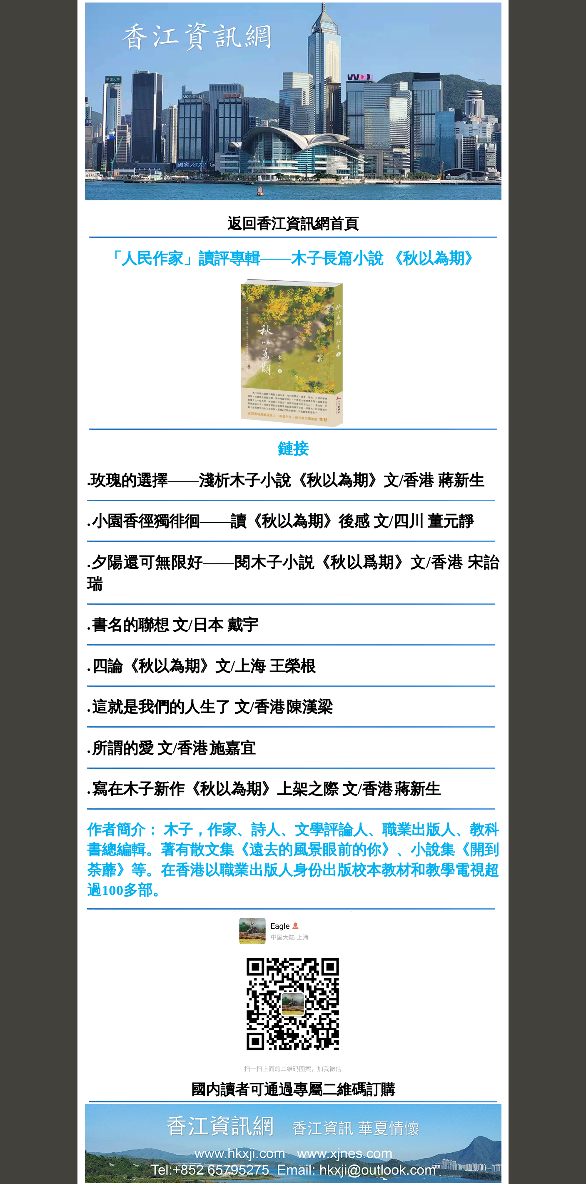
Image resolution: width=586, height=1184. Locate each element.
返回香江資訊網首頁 (293, 224)
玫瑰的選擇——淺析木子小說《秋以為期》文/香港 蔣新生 (287, 480)
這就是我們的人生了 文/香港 (188, 706)
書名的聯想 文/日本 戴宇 (175, 624)
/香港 (447, 562)
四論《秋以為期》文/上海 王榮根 (204, 666)
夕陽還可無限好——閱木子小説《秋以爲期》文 (258, 562)
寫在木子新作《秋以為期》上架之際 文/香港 (242, 789)
